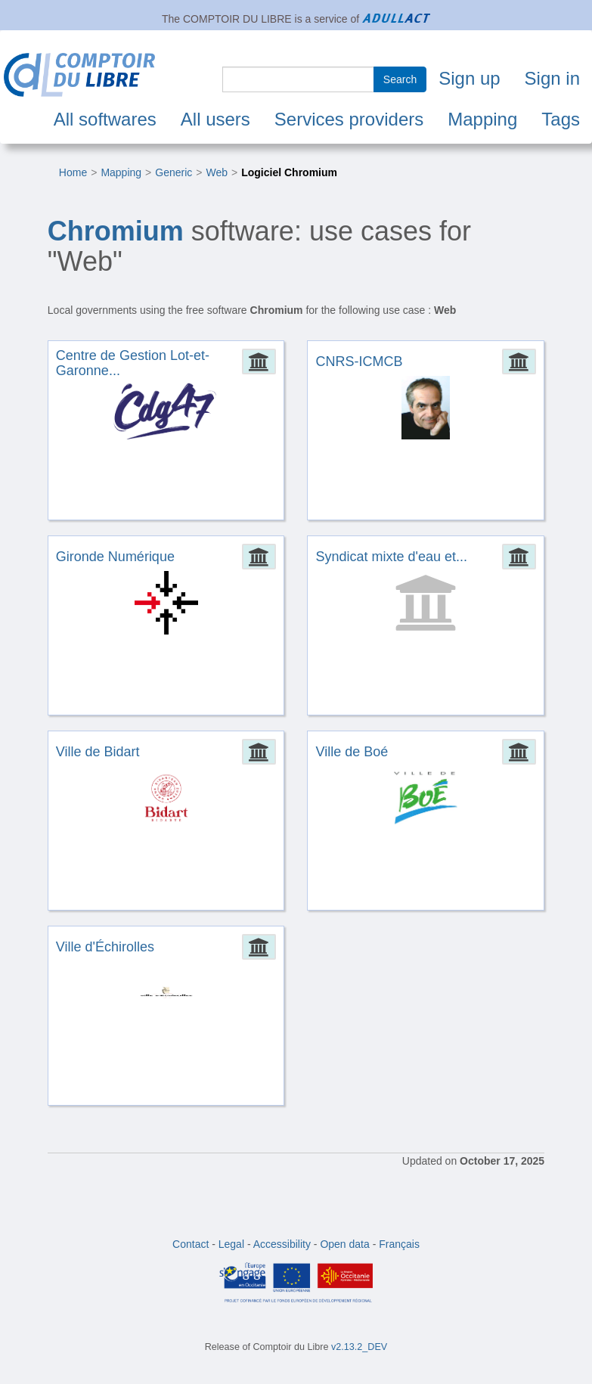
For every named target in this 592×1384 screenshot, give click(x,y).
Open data (344, 1244)
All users (215, 119)
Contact (190, 1244)
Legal (231, 1244)
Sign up (469, 78)
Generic (173, 172)
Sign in (552, 78)
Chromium (116, 231)
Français (399, 1244)
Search (400, 79)
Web (217, 172)
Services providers (348, 119)
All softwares (105, 119)
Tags (560, 119)
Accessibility (282, 1244)
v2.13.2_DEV (359, 1347)
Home (73, 172)
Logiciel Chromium (289, 172)
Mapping (482, 119)
